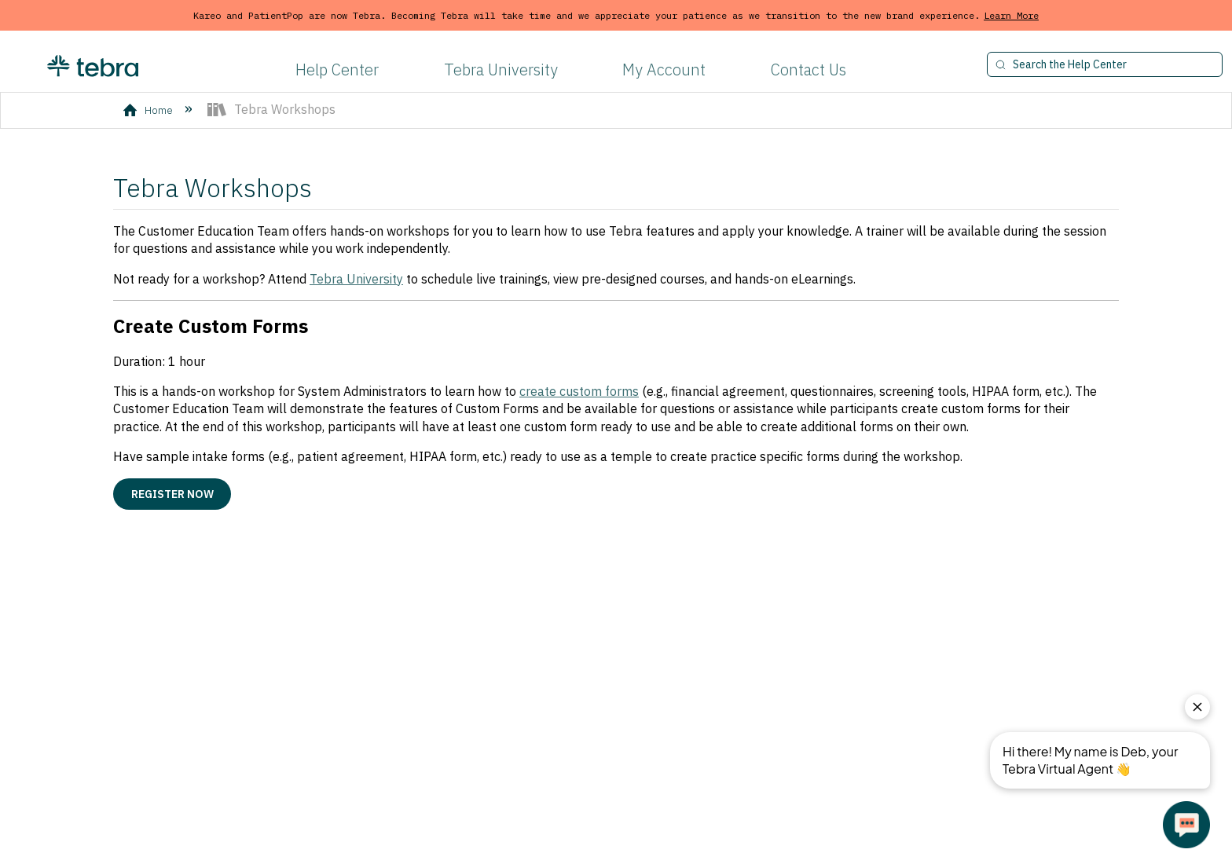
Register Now (172, 494)
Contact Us (808, 69)
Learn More (1011, 15)
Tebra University (501, 69)
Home (149, 110)
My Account (664, 69)
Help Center (337, 69)
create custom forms (579, 391)
